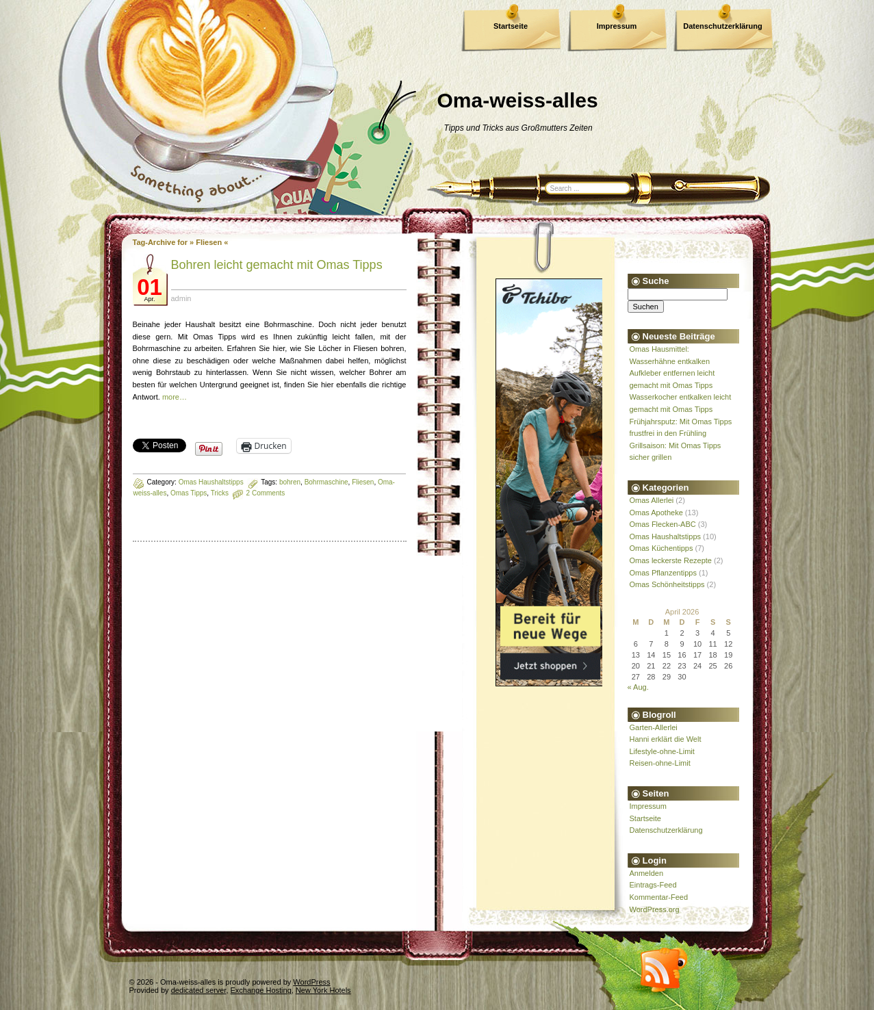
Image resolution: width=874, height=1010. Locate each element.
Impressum (617, 26)
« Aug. (638, 687)
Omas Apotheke (656, 512)
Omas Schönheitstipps (667, 584)
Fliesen (363, 482)
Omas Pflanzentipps (663, 573)
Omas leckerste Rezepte (671, 560)
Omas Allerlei (652, 500)
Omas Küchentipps (661, 548)
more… (174, 397)
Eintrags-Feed (653, 885)
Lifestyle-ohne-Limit (662, 751)
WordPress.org (655, 909)
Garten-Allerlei (654, 727)
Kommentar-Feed (659, 897)
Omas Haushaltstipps (211, 482)
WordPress (311, 982)
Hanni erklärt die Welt (666, 739)
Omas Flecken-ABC (663, 524)
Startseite (510, 26)
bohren (289, 482)
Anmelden (647, 873)
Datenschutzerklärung (722, 26)
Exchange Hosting (261, 990)
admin (181, 298)
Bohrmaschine (326, 482)
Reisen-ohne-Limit (660, 763)
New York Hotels (323, 990)
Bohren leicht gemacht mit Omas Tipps (277, 265)
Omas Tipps (188, 493)
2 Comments (265, 493)
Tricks (220, 493)
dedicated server (199, 990)
